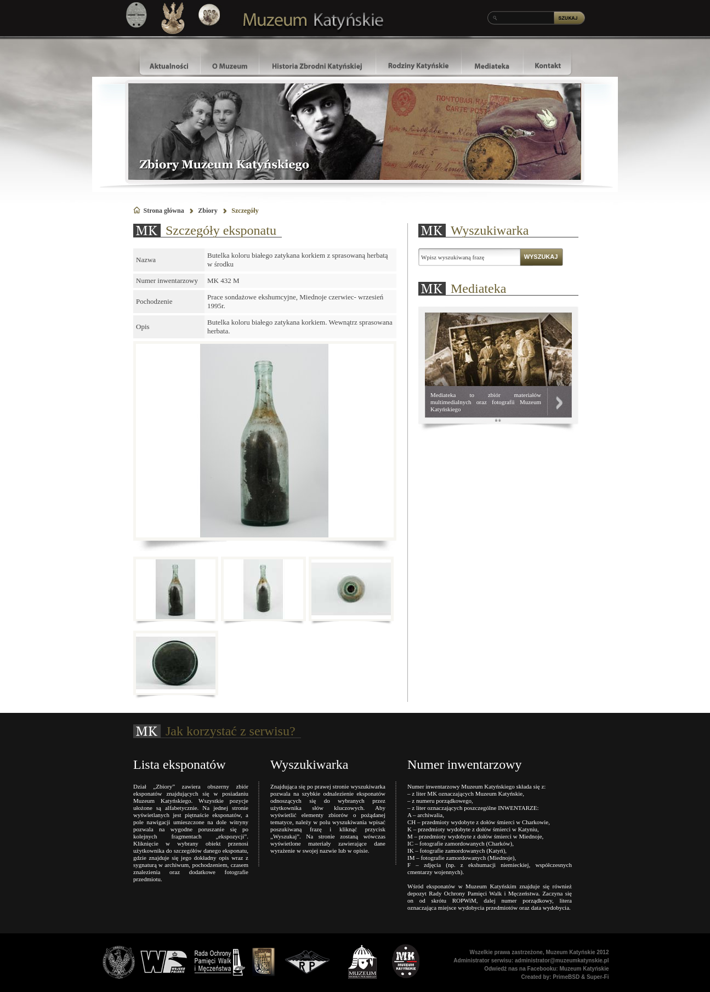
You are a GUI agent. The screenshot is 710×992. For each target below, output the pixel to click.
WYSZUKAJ (541, 256)
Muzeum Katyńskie (584, 969)
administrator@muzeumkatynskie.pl (562, 960)
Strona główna (164, 210)
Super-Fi (598, 977)
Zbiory (207, 210)
